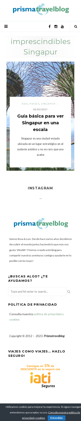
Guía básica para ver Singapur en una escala (40, 122)
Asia (25, 103)
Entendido (56, 417)
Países (34, 103)
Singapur (48, 103)
